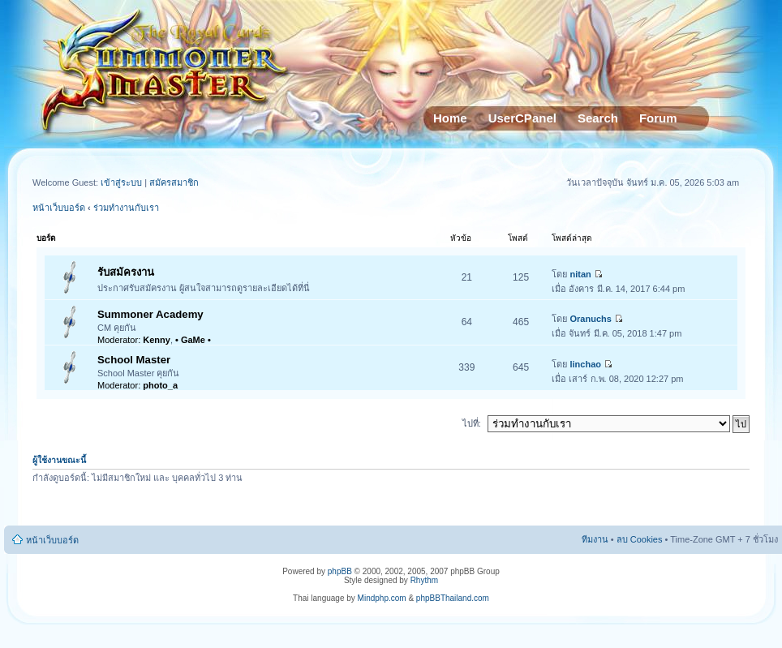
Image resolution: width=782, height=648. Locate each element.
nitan (580, 274)
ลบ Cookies (640, 539)
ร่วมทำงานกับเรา (126, 207)
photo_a (160, 385)
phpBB (340, 571)
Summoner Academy (150, 314)
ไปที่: (471, 423)
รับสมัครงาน (125, 272)
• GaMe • (193, 340)
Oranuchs (591, 319)
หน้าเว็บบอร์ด (58, 207)
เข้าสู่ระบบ (122, 182)
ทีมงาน (595, 539)
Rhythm (424, 580)
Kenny (156, 340)
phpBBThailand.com (452, 598)
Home (450, 118)
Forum (658, 118)
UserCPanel (522, 118)
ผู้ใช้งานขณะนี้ (59, 460)
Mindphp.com (382, 598)
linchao (586, 364)
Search (598, 118)
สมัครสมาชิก (174, 182)
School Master (133, 360)
